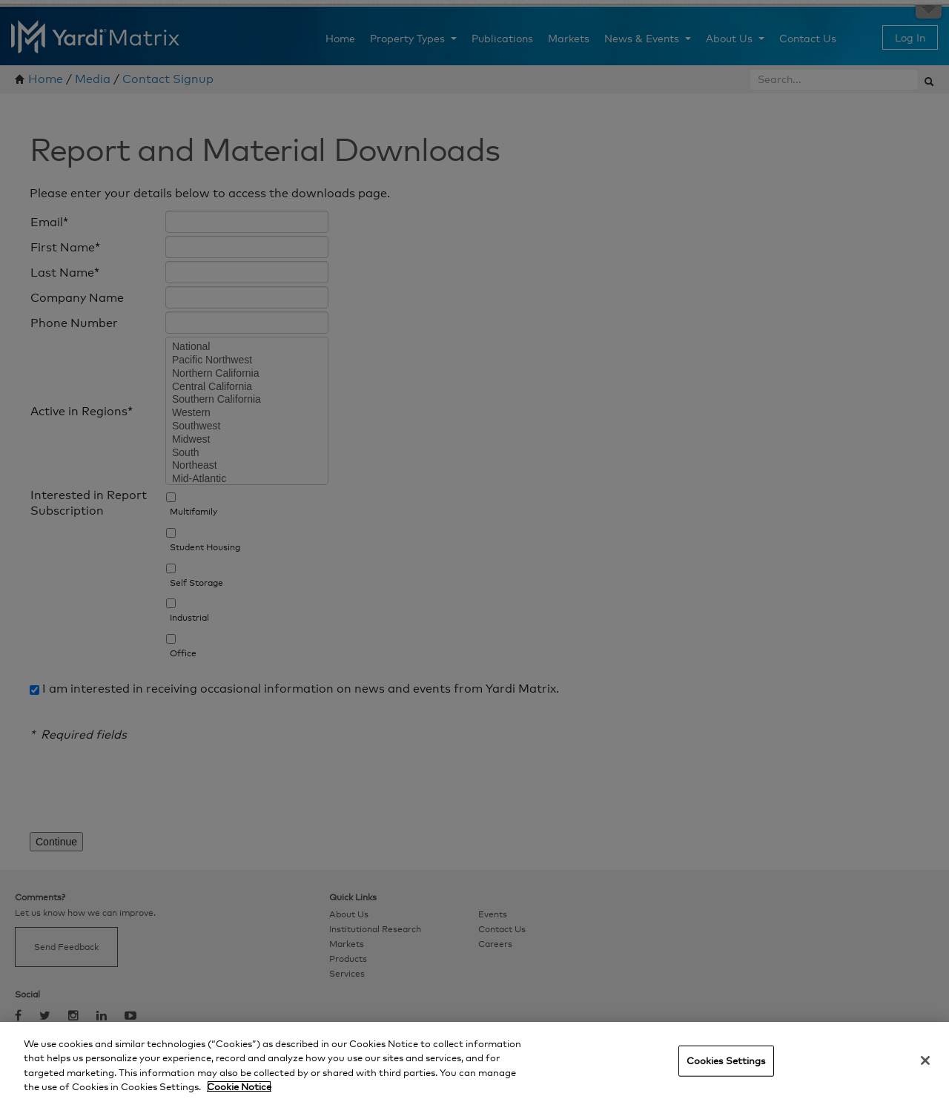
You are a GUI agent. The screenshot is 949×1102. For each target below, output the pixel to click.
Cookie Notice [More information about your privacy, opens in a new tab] (239, 1086)
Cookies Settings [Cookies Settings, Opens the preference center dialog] (726, 1060)
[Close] (925, 1060)
